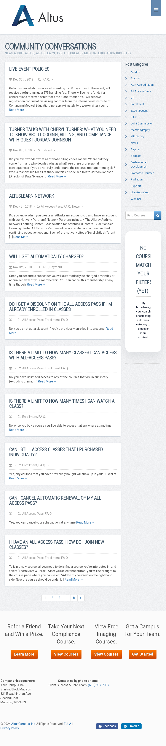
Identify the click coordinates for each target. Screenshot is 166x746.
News (76, 206)
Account (136, 78)
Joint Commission (142, 123)
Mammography (140, 130)
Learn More (24, 654)
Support (136, 186)
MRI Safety (137, 136)
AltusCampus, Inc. (23, 724)
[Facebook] (107, 726)
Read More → (18, 110)
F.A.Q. (46, 79)
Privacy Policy (9, 728)
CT (132, 97)
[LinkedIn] (131, 726)
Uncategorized (140, 192)
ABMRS (135, 71)
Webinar (136, 198)
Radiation (137, 179)
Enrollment (52, 320)
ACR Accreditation (142, 84)
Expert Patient (139, 110)
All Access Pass (51, 206)
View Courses (66, 654)
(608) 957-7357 (98, 685)
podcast (46, 150)
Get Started (142, 654)
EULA (67, 724)
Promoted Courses (142, 173)
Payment (55, 267)
